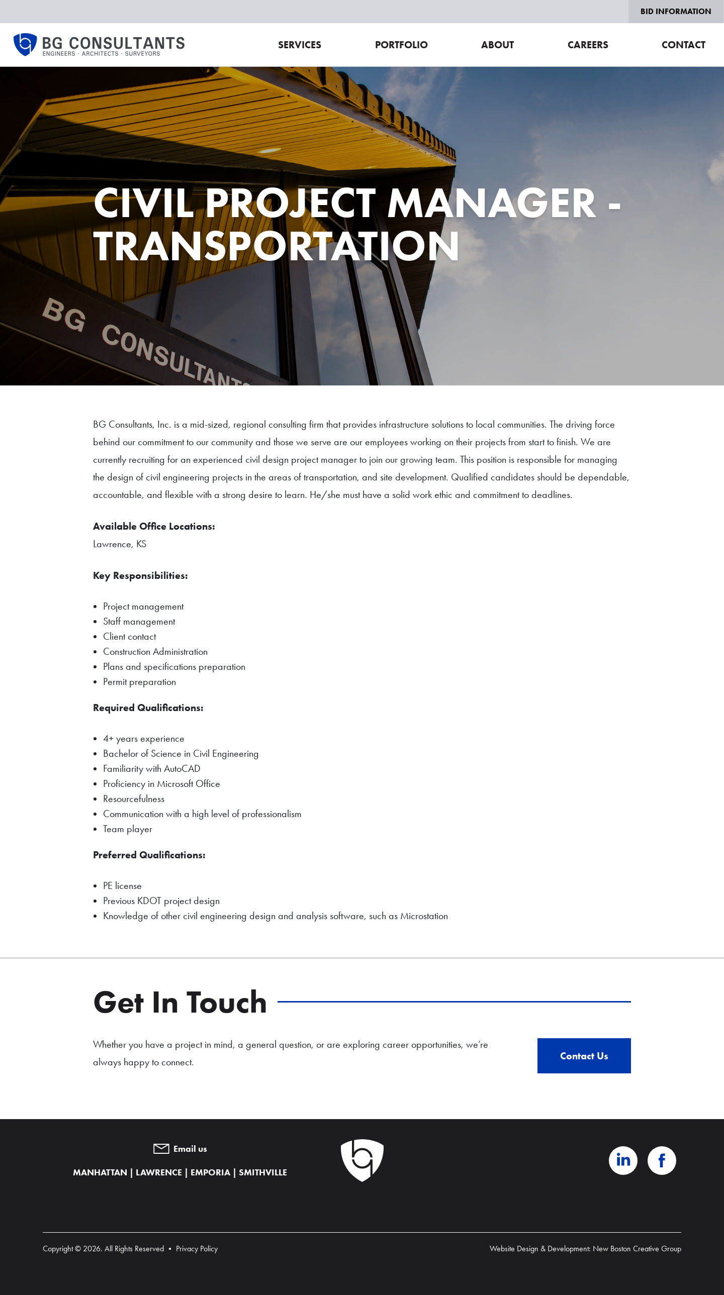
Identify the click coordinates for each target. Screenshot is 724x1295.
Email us (180, 1148)
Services (299, 45)
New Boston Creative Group (637, 1248)
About (497, 45)
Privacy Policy (197, 1248)
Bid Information (676, 11)
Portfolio (401, 45)
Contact (683, 45)
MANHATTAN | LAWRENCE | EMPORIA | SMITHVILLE (180, 1172)
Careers (588, 45)
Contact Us (584, 1056)
